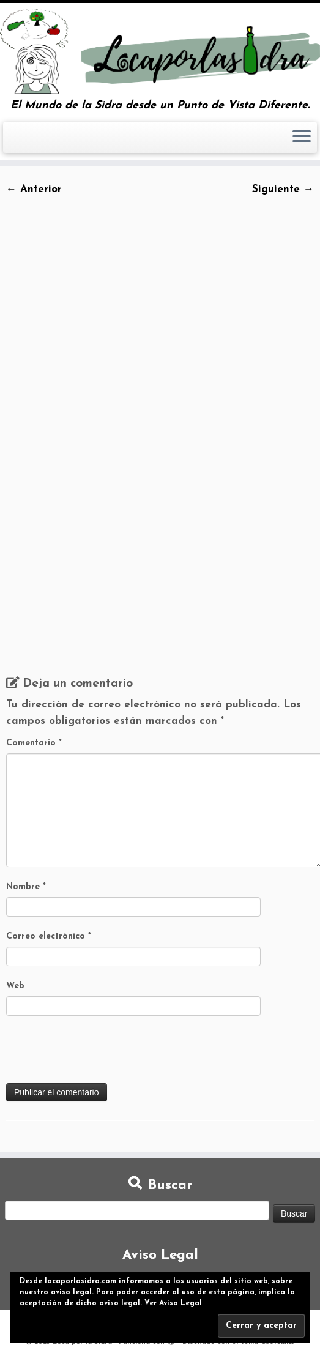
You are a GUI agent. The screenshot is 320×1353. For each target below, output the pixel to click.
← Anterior (34, 189)
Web (15, 986)
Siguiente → (283, 189)
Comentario (34, 743)
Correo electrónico (48, 936)
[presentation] (99, 1053)
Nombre (26, 887)
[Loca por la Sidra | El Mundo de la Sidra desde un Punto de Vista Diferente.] (160, 51)
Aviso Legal (180, 1303)
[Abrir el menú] (301, 138)
